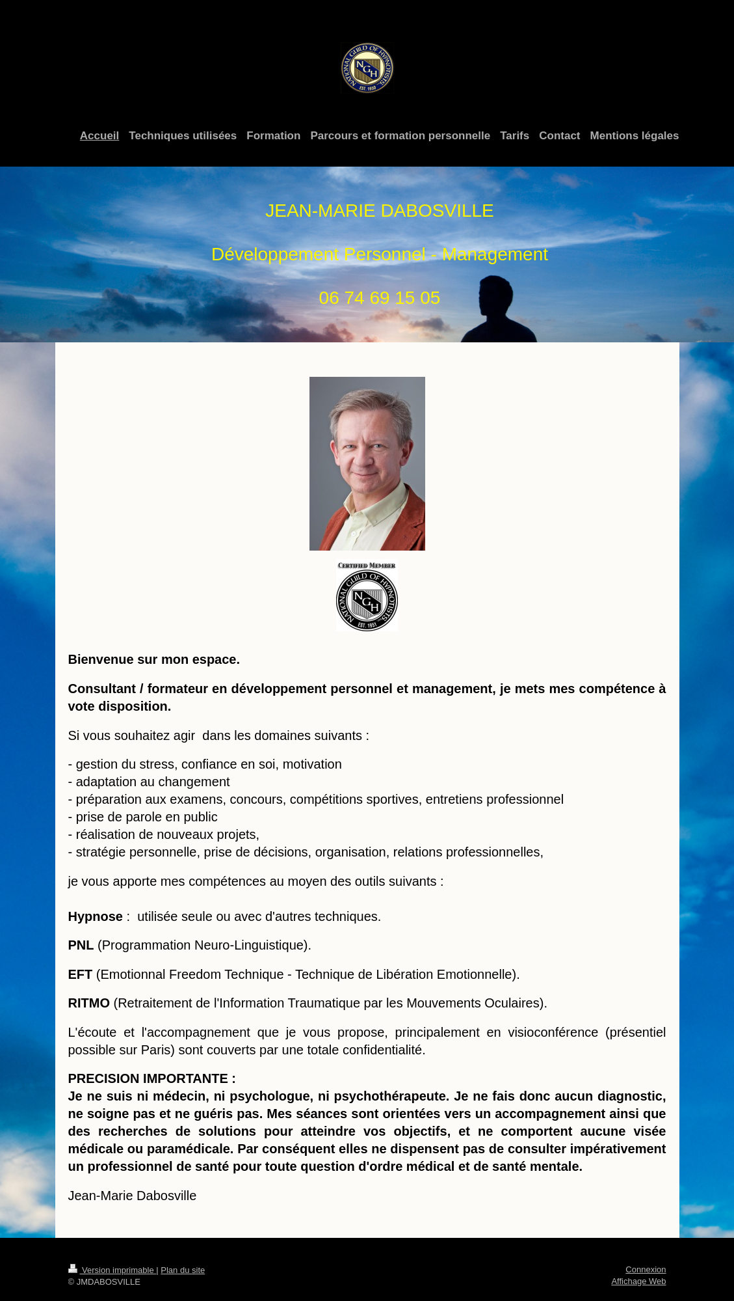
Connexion (645, 1269)
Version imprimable (112, 1270)
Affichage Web (638, 1281)
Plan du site (183, 1270)
